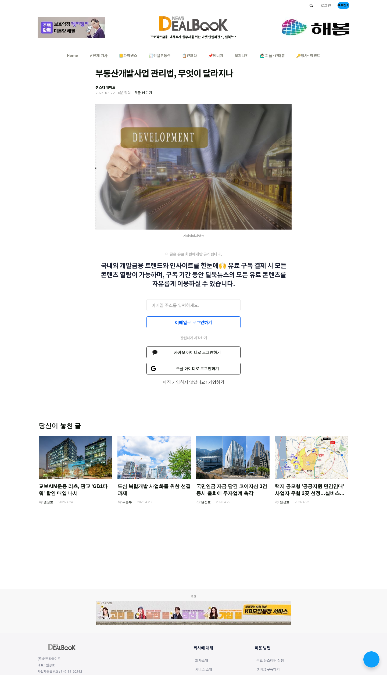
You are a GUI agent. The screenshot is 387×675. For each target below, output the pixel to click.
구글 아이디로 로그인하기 (197, 368)
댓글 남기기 (143, 92)
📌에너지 (215, 55)
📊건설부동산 (160, 55)
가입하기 (216, 382)
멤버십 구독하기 (268, 669)
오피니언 (242, 55)
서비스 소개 (203, 669)
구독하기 (343, 5)
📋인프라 (189, 55)
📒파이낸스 (128, 55)
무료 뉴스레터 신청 (270, 661)
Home (72, 55)
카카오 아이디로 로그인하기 (197, 352)
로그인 (326, 5)
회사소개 (201, 661)
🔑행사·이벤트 (308, 55)
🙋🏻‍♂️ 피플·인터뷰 (272, 55)
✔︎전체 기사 (98, 55)
